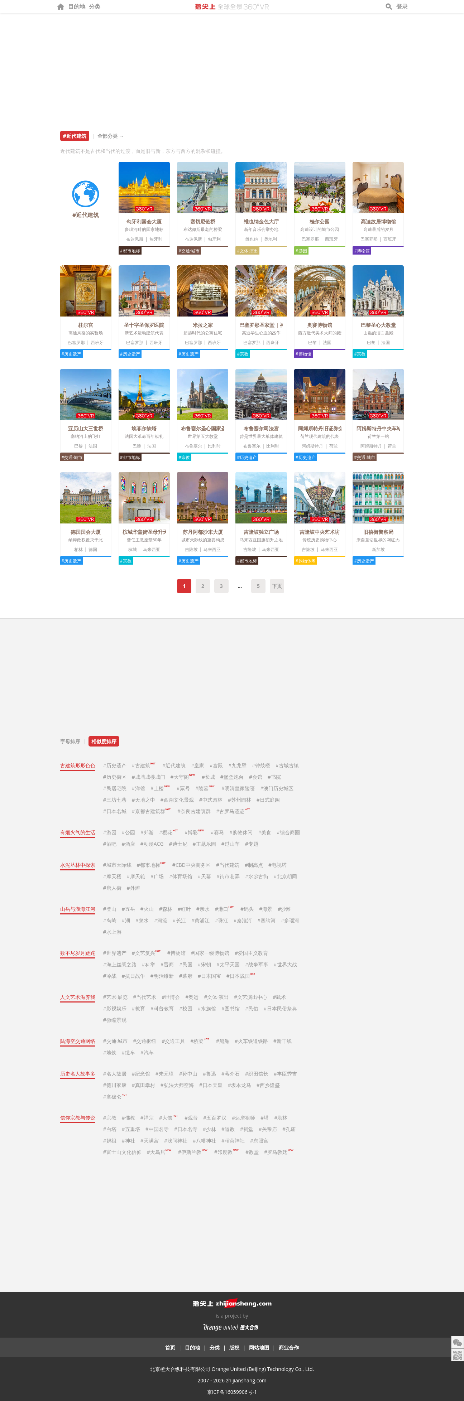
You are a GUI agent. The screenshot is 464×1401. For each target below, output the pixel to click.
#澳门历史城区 (276, 788)
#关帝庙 (268, 1129)
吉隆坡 (191, 549)
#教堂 (252, 1152)
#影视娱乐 (114, 1008)
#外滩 (133, 887)
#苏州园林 (239, 799)
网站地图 (259, 1347)
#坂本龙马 (239, 1085)
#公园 (128, 832)
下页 (277, 586)
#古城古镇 (287, 765)
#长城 (208, 776)
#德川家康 (114, 1085)
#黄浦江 (200, 920)
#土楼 (159, 788)
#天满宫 (149, 1140)
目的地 (76, 6)
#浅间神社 (175, 1140)
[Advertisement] (232, 67)
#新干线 (282, 1041)
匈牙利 (155, 239)
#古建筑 (144, 765)
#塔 (264, 1117)
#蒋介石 (230, 1073)
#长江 (179, 920)
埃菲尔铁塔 (144, 428)
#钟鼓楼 (261, 765)
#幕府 (185, 975)
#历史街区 (114, 776)
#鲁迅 (209, 1073)
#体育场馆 (180, 876)
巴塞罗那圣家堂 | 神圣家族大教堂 (277, 325)
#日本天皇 (211, 1085)
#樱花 (168, 832)
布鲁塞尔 (193, 446)
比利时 (214, 446)
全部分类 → (110, 135)
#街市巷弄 (228, 876)
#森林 (165, 908)
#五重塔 (131, 1129)
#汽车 (147, 1052)
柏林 (78, 549)
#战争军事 (256, 964)
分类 (94, 6)
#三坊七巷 (114, 799)
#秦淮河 (243, 920)
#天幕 (204, 876)
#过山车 (230, 843)
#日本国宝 (209, 975)
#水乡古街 (256, 876)
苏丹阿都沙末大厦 (203, 531)
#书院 (274, 776)
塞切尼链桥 (202, 221)
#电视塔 (277, 864)
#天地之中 (143, 799)
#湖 (126, 920)
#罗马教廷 (278, 1152)
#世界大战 (285, 964)
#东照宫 (259, 1140)
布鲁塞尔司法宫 (261, 428)
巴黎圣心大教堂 (378, 325)
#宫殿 (216, 765)
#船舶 (222, 1041)
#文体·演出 (247, 251)
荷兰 (333, 446)
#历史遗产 (72, 354)
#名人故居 (114, 1073)
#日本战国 (240, 975)
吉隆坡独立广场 (261, 531)
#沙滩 (284, 908)
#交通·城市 (189, 251)
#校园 (185, 1008)
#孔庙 (289, 1129)
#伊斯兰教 (192, 1152)
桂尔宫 (85, 325)
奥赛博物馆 (319, 325)
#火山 (147, 908)
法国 (327, 342)
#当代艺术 (144, 997)
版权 (234, 1347)
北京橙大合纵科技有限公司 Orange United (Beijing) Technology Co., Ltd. (232, 1369)
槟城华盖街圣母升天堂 (148, 531)
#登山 (109, 908)
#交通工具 (173, 1041)
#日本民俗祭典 (280, 1008)
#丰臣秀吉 (285, 1073)
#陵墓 (204, 788)
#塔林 (280, 1117)
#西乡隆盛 (268, 1085)
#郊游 (147, 832)
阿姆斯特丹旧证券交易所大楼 (330, 428)
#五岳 (128, 908)
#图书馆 (230, 1008)
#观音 (191, 1117)
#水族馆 (207, 1008)
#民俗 (251, 1008)
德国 (93, 549)
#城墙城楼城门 (148, 776)
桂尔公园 (320, 221)
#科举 (148, 964)
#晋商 (167, 964)
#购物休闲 (306, 561)
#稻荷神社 (233, 1140)
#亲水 (203, 908)
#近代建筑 (174, 765)
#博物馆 (362, 251)
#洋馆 (138, 788)
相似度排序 (103, 741)
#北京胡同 (285, 876)
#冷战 (109, 975)
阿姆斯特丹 (312, 446)
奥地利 (270, 239)
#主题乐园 (204, 843)
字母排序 (70, 741)
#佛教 (128, 1117)
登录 (402, 6)
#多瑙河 (290, 920)
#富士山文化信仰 (122, 1152)
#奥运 (191, 997)
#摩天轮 (136, 876)
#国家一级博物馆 (210, 953)
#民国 (185, 964)
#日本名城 (114, 811)
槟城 (132, 549)
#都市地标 (130, 251)
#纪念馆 (141, 1073)
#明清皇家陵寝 (238, 788)
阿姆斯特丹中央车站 (379, 428)
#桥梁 (199, 1041)
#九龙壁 (237, 765)
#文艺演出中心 (250, 997)
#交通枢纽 (144, 1041)
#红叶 (184, 908)
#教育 (138, 1008)
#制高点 (254, 864)
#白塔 (109, 1129)
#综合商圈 (288, 832)
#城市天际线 (117, 864)
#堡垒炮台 (232, 776)
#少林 (209, 1129)
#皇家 (197, 765)
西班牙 (331, 239)
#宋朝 (204, 964)
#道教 (228, 1129)
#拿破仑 (115, 1096)
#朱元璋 (165, 1073)
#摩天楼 (112, 876)
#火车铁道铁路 (251, 1041)
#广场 (157, 876)
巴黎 (312, 342)
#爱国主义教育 (251, 953)
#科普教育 (162, 1008)
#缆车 (128, 1052)
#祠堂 (246, 1129)
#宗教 (242, 354)
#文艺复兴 (146, 953)
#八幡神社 (204, 1140)
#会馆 (255, 776)
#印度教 (226, 1152)
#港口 (224, 908)
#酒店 (128, 843)
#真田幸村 (143, 1085)
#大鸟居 (159, 1152)
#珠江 (221, 920)
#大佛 (168, 1117)
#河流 (160, 920)
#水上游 (112, 931)
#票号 (183, 788)
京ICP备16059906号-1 (232, 1391)
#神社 (128, 1140)
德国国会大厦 (86, 531)
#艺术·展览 (115, 997)
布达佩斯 (134, 239)
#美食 (264, 832)
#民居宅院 (114, 788)
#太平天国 (228, 964)
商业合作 (289, 1347)
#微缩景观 (114, 1019)
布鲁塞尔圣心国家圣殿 (206, 428)
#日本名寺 (185, 1129)
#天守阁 (183, 776)
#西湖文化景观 (177, 799)
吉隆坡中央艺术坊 (320, 531)
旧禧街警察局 (378, 531)
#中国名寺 (157, 1129)
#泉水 (142, 920)
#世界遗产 (114, 953)
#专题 (251, 843)
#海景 (265, 908)
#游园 (301, 251)
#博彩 (194, 832)
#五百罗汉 (214, 1117)
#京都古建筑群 (151, 811)
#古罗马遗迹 (233, 811)
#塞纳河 (266, 920)
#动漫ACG (152, 843)
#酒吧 (109, 843)
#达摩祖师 (243, 1117)
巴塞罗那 (310, 239)
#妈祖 (109, 1140)
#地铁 (109, 1052)
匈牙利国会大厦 (144, 221)
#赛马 (217, 832)
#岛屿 (109, 920)
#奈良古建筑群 (194, 811)
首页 (170, 1347)
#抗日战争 (133, 975)
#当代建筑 (227, 864)
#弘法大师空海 (177, 1085)
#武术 (279, 997)
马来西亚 (151, 549)
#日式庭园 (268, 799)
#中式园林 (211, 799)
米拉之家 (203, 325)
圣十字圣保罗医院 (144, 325)
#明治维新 (162, 975)
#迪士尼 (178, 843)
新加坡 (378, 549)
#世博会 (171, 997)
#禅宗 (147, 1117)
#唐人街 (112, 887)
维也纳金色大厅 (261, 221)
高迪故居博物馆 (378, 221)
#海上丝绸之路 (120, 964)
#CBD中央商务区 (191, 864)
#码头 (247, 908)
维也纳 (251, 239)
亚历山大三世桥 (85, 428)
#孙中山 (188, 1073)
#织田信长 (256, 1073)
